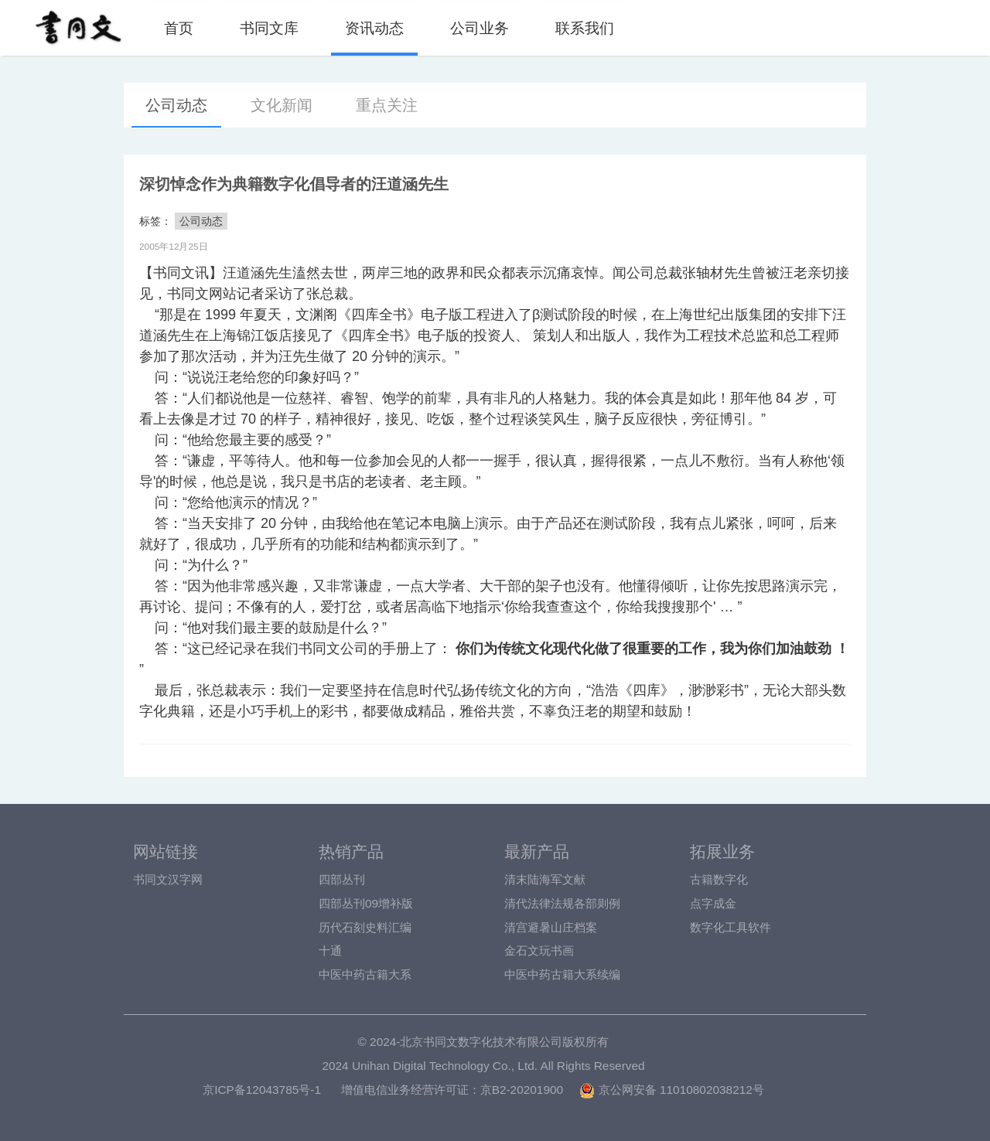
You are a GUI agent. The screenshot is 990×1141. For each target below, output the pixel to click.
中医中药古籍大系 (365, 974)
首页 (178, 27)
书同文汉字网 (168, 879)
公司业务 (479, 27)
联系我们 (584, 27)
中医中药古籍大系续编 (562, 974)
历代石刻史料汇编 (365, 927)
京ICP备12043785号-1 (262, 1089)
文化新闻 (281, 105)
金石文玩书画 (539, 950)
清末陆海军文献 (544, 879)
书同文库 (269, 27)
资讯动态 (374, 27)
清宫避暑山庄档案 (550, 927)
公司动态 (176, 105)
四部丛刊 (342, 879)
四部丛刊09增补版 (366, 903)
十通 (330, 950)
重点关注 (387, 105)
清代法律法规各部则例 (562, 903)
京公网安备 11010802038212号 (671, 1089)
